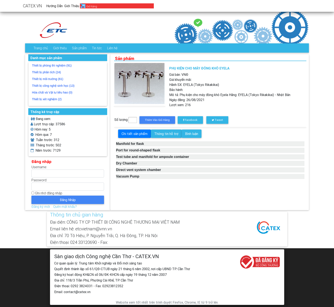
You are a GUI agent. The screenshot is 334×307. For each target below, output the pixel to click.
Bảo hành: (176, 90)
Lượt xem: (180, 105)
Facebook (190, 120)
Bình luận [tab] (191, 134)
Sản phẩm (79, 48)
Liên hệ (112, 48)
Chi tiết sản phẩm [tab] (134, 134)
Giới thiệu (71, 6)
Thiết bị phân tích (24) (46, 72)
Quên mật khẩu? (65, 206)
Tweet (217, 120)
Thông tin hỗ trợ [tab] (166, 134)
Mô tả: (229, 95)
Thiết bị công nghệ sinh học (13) (53, 85)
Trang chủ (41, 48)
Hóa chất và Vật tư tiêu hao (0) (52, 92)
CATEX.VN (32, 5)
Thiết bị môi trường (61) (47, 79)
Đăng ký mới (40, 206)
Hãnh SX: (194, 85)
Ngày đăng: (186, 100)
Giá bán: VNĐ (178, 74)
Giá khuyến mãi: (180, 79)
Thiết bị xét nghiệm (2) (47, 99)
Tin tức (97, 48)
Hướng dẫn (54, 6)
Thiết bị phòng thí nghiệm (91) (52, 65)
